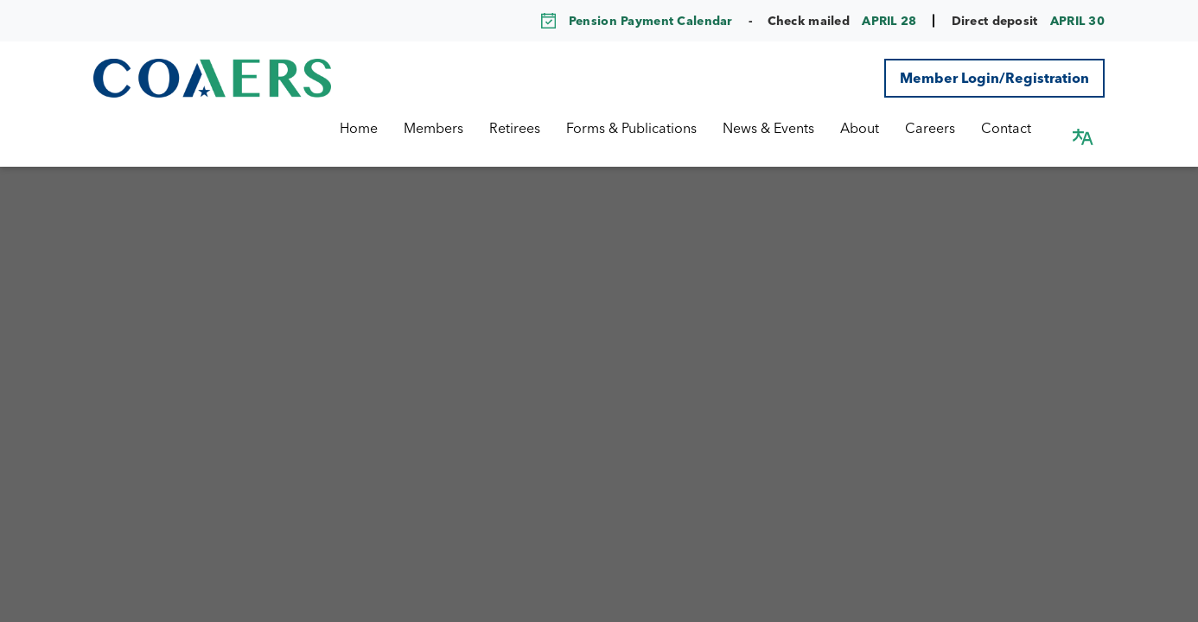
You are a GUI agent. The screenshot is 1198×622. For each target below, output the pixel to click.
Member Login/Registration (994, 77)
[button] (1083, 127)
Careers (947, 127)
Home (376, 127)
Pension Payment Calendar (651, 21)
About (876, 127)
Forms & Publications (648, 127)
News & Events (786, 127)
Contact (1023, 127)
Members (451, 127)
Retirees (532, 127)
